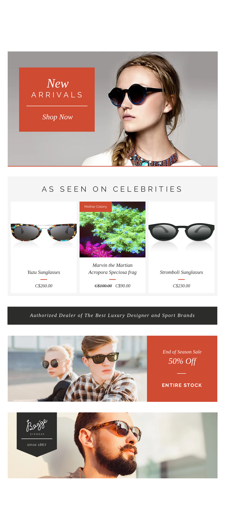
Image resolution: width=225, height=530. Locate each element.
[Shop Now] (57, 117)
